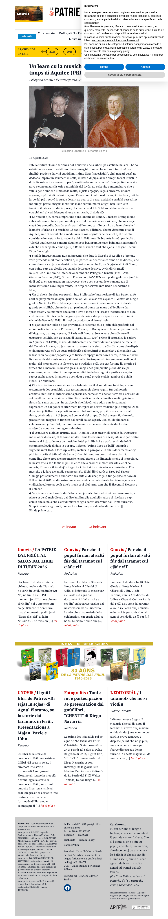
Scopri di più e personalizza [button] (124, 912)
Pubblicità (69, 840)
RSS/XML (83, 835)
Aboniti (27, 36)
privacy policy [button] (121, 888)
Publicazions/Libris (116, 33)
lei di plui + (71, 625)
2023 (104, 51)
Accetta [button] (145, 904)
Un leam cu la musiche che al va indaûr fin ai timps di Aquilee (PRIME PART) (83, 69)
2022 (121, 51)
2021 (139, 51)
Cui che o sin (46, 33)
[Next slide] (147, 52)
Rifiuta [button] (104, 904)
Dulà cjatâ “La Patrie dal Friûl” (79, 33)
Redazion (69, 835)
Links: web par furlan (83, 39)
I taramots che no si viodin (128, 698)
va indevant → (99, 527)
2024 (87, 51)
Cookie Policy (71, 845)
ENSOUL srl (70, 876)
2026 (52, 51)
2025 (69, 51)
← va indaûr (67, 527)
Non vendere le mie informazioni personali (115, 878)
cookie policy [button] (91, 860)
